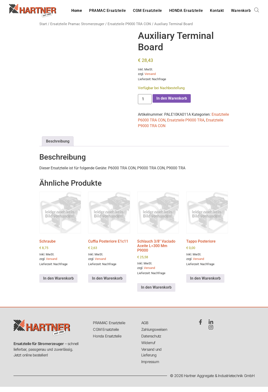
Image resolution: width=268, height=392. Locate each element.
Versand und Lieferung (151, 352)
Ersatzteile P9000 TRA (185, 120)
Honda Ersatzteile (107, 336)
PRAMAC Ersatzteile (107, 10)
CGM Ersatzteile (147, 10)
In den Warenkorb (171, 98)
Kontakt (217, 10)
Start (43, 24)
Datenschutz (151, 336)
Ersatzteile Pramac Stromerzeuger (77, 24)
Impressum (150, 361)
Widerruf (148, 342)
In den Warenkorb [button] (58, 278)
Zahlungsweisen (153, 329)
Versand (150, 74)
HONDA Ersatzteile (186, 10)
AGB (144, 322)
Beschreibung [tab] (57, 141)
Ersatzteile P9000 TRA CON (129, 24)
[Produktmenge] (145, 99)
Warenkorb (241, 10)
